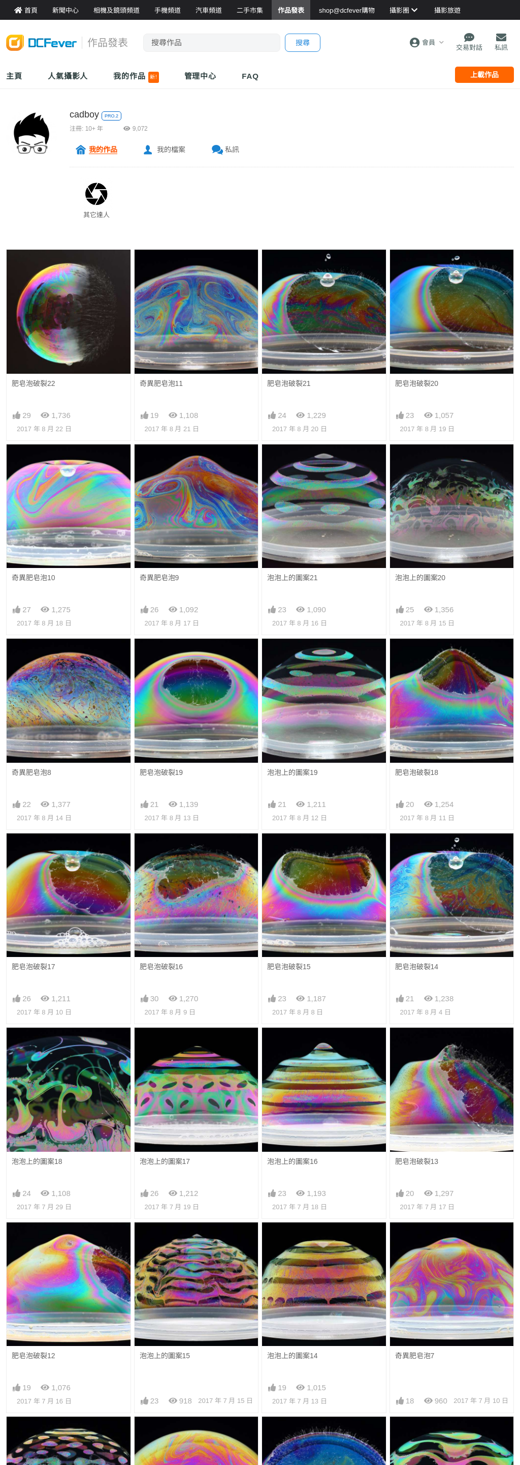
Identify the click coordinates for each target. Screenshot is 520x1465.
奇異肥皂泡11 (161, 383)
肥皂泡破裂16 (161, 967)
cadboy (84, 114)
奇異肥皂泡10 (33, 578)
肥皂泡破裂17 (33, 967)
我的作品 (135, 77)
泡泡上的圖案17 (165, 1161)
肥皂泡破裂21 (289, 383)
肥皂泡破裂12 (33, 1356)
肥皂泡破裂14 (417, 967)
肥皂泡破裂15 (289, 967)
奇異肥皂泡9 (159, 578)
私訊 (232, 149)
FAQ (250, 76)
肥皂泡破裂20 (417, 383)
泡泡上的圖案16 (292, 1161)
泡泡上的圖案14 (292, 1356)
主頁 (14, 76)
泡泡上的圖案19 (292, 772)
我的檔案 (171, 149)
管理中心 (200, 76)
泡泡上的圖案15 (165, 1356)
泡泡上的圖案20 (420, 578)
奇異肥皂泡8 (31, 772)
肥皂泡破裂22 (33, 383)
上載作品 (484, 75)
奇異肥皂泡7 (415, 1356)
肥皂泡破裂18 (417, 772)
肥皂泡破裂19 (161, 772)
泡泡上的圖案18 (37, 1161)
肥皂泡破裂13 (417, 1161)
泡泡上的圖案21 (292, 578)
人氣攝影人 (68, 76)
